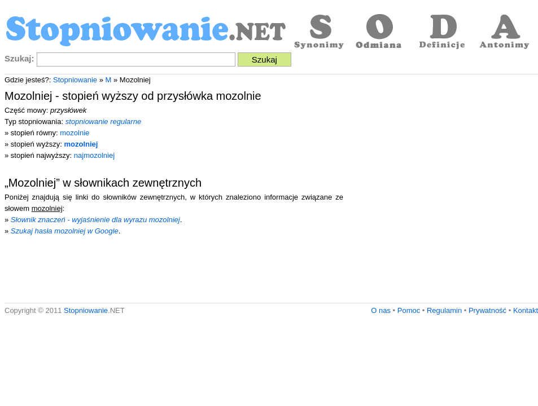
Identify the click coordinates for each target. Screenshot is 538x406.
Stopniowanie (75, 80)
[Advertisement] (106, 191)
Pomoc (408, 310)
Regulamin (444, 310)
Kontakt (525, 310)
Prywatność (487, 310)
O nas (381, 310)
